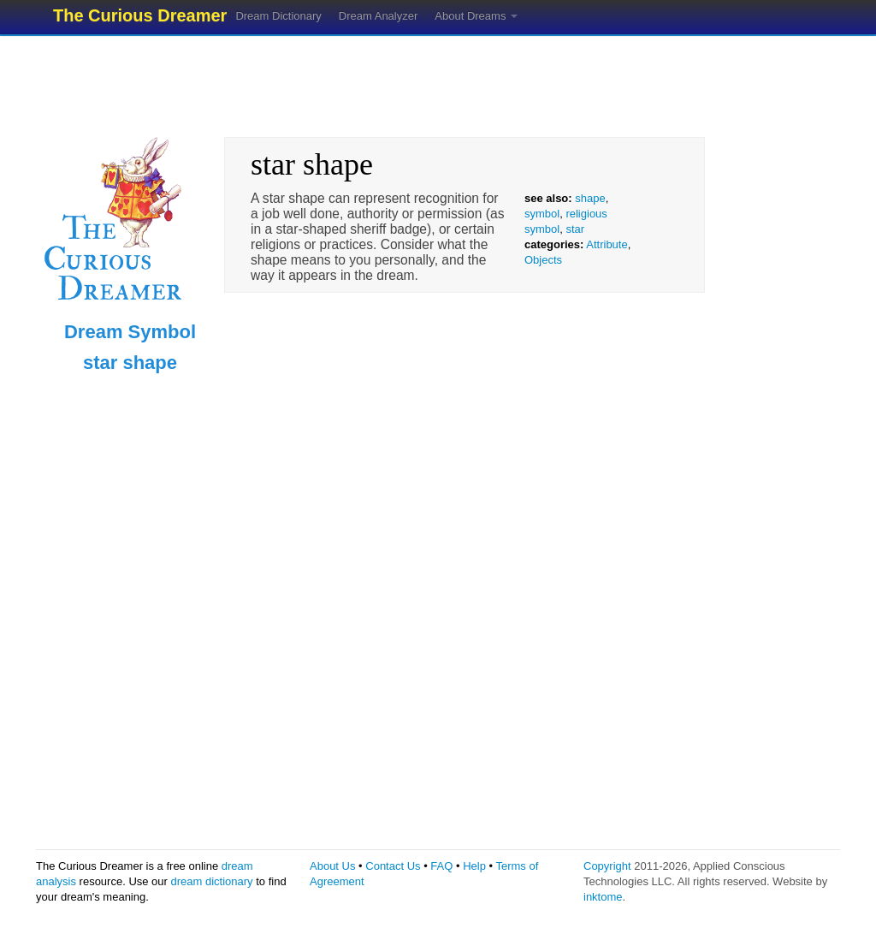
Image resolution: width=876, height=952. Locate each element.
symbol (541, 213)
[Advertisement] (438, 81)
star (574, 229)
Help (474, 866)
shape (590, 198)
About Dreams (476, 15)
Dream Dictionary (278, 15)
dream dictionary (212, 881)
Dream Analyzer (378, 15)
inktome (603, 896)
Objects (543, 259)
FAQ (441, 866)
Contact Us (392, 866)
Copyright (607, 866)
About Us (332, 866)
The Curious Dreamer (140, 15)
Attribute (606, 244)
